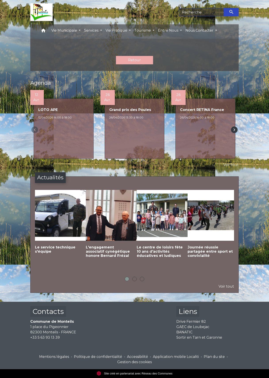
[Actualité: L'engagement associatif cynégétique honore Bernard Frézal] (109, 227)
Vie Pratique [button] (117, 30)
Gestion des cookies (134, 362)
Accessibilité (137, 357)
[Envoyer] (231, 12)
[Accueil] (41, 12)
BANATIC (184, 332)
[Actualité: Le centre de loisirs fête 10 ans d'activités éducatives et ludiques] (160, 227)
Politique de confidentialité (98, 357)
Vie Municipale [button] (64, 30)
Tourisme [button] (143, 30)
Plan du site (214, 357)
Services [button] (91, 30)
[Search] (201, 12)
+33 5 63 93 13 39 (45, 337)
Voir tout (231, 165)
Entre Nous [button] (168, 30)
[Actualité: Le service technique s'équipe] (58, 225)
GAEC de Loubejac (192, 327)
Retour (134, 60)
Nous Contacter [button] (199, 30)
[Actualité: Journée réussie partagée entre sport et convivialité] (211, 227)
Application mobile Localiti (176, 357)
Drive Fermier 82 (191, 321)
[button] (43, 31)
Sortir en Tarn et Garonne (199, 337)
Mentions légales (54, 357)
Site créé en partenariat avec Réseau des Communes (135, 373)
